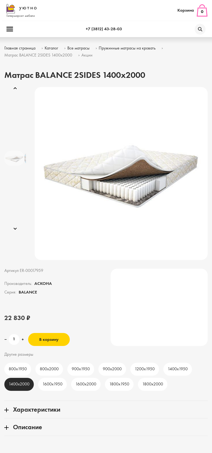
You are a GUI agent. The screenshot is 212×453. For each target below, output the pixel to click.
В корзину (49, 340)
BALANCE (28, 292)
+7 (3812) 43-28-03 (104, 29)
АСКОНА (43, 284)
